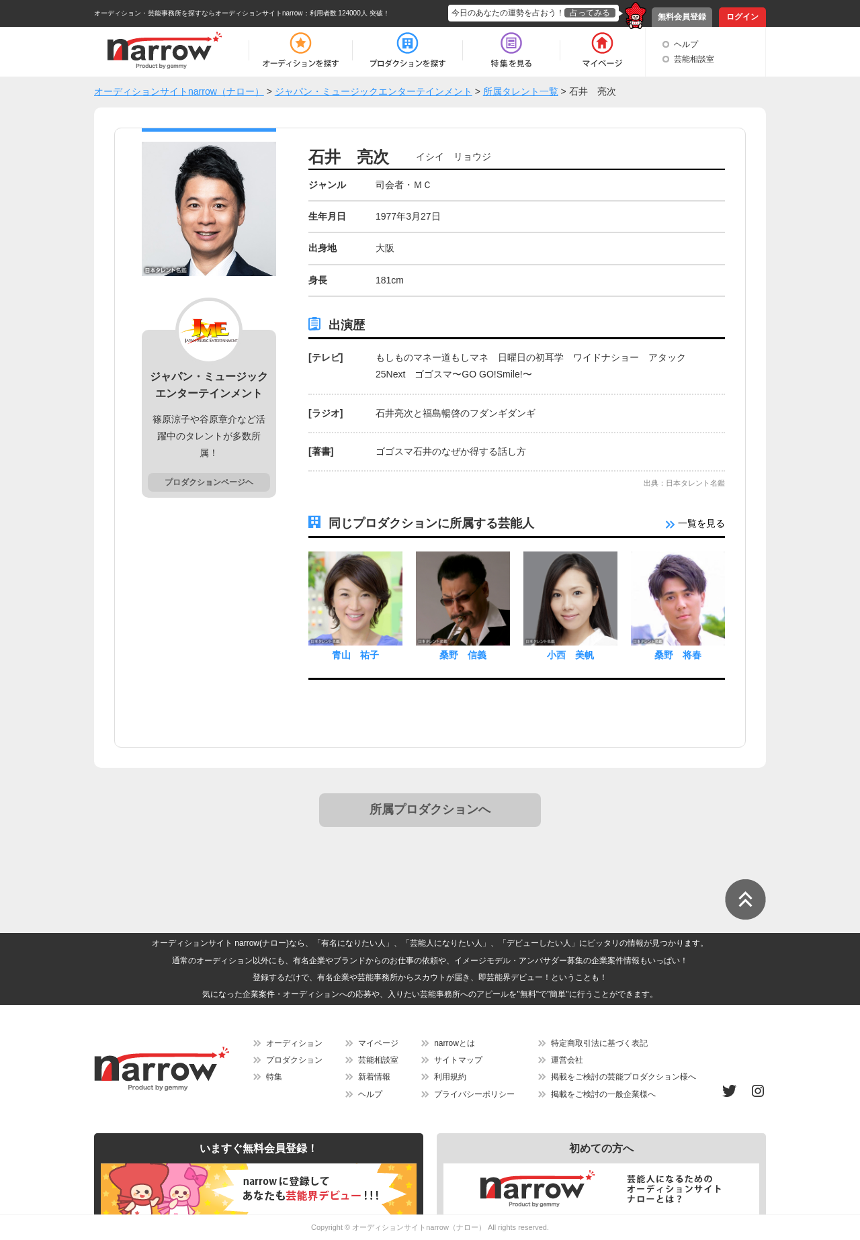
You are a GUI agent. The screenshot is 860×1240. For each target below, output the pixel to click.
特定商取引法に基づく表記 (599, 1043)
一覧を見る (695, 523)
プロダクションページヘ (209, 482)
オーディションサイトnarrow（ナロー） (419, 1227)
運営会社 (567, 1060)
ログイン (742, 16)
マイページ (378, 1043)
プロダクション (294, 1060)
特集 (274, 1076)
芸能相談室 (694, 59)
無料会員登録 (682, 16)
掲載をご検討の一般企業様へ (603, 1094)
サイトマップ (458, 1060)
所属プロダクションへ (430, 809)
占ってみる (590, 12)
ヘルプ (686, 44)
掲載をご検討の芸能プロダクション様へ (623, 1076)
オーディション (294, 1043)
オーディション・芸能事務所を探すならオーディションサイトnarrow (198, 13)
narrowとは (454, 1043)
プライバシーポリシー (474, 1094)
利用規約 (450, 1076)
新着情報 (374, 1076)
